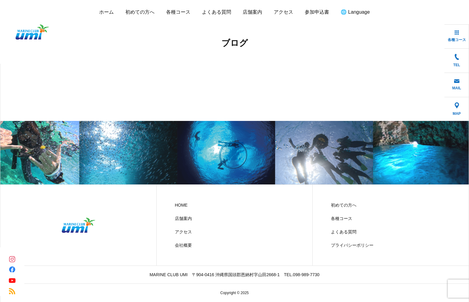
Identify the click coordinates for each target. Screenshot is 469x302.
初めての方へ (140, 12)
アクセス (283, 12)
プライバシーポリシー (352, 245)
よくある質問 (216, 12)
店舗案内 (252, 12)
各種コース (178, 12)
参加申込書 (317, 12)
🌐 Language (355, 12)
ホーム (106, 12)
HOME (181, 205)
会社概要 (183, 245)
